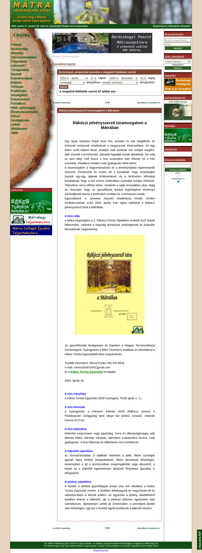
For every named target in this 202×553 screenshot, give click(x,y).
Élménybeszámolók (24, 112)
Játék (14, 133)
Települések (19, 61)
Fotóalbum (18, 103)
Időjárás (16, 82)
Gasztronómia (20, 99)
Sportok (16, 74)
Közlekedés (19, 91)
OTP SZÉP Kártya (178, 111)
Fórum (15, 116)
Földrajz (16, 44)
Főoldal (56, 56)
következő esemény (147, 102)
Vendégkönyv (20, 120)
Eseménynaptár (21, 78)
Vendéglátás (19, 95)
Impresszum (101, 550)
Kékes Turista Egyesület (87, 371)
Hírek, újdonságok (23, 107)
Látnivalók (18, 65)
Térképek (17, 86)
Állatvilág (17, 53)
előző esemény (62, 102)
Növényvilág (19, 49)
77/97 (107, 102)
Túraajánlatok (20, 70)
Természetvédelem (23, 57)
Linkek (15, 124)
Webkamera (19, 128)
